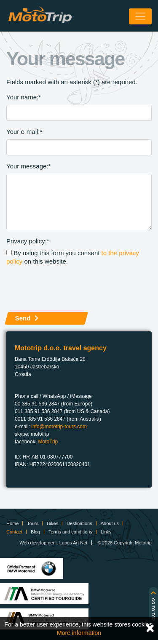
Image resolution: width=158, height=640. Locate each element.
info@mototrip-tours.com (59, 426)
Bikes (52, 523)
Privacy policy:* (27, 241)
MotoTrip (48, 442)
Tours (32, 523)
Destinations (79, 523)
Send (23, 318)
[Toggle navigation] (140, 16)
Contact (14, 531)
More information (79, 632)
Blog (35, 531)
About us (110, 523)
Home (12, 523)
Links (106, 531)
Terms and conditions (70, 531)
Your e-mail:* (24, 131)
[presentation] (70, 288)
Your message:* (28, 166)
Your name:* (23, 97)
